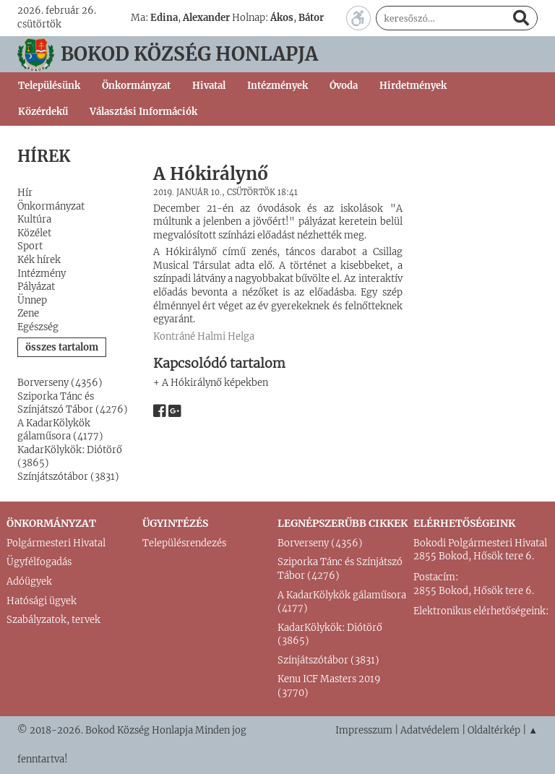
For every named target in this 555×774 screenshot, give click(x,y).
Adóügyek (29, 581)
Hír (25, 192)
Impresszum (363, 730)
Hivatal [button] (208, 85)
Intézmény (41, 273)
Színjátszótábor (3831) (68, 476)
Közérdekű (43, 112)
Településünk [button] (49, 85)
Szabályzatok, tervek (53, 620)
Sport (30, 246)
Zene (28, 313)
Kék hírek (39, 260)
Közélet (34, 233)
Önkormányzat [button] (136, 85)
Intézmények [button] (277, 85)
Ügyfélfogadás (39, 562)
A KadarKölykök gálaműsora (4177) (60, 430)
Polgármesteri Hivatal (56, 543)
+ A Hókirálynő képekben (210, 383)
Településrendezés (184, 543)
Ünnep (32, 300)
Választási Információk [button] (143, 112)
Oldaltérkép (494, 730)
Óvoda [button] (344, 85)
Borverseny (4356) (60, 383)
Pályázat (36, 286)
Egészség (38, 327)
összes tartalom (61, 347)
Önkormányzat (51, 206)
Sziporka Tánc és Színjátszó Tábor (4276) (72, 403)
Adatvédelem (430, 730)
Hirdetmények (413, 85)
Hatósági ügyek (42, 601)
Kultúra (34, 219)
